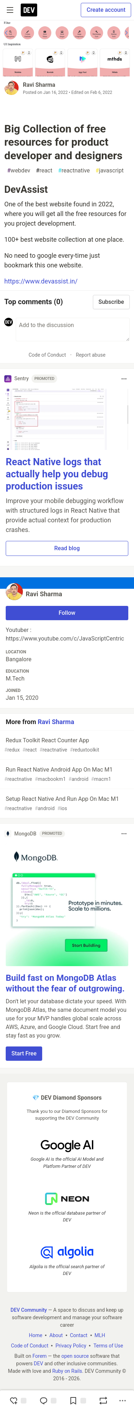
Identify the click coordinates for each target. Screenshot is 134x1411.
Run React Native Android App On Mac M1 (66, 774)
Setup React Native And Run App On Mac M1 (66, 803)
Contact (79, 1335)
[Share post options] (122, 1401)
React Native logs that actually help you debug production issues (57, 474)
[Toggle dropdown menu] (124, 379)
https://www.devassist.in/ (41, 281)
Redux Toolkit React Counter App (66, 745)
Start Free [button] (23, 1053)
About (56, 1335)
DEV (38, 1363)
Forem (40, 1356)
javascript (109, 170)
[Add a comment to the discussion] (72, 329)
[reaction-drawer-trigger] (17, 1400)
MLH (100, 1335)
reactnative (74, 170)
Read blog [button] (67, 548)
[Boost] (103, 1400)
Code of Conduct (47, 355)
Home (36, 1335)
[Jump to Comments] (47, 1400)
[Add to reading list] (77, 1400)
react (44, 170)
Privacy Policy (70, 1346)
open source (75, 1356)
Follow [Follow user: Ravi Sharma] (67, 612)
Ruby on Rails (67, 1371)
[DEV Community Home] (29, 10)
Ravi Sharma (39, 84)
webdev (18, 170)
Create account (105, 9)
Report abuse (90, 355)
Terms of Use (108, 1346)
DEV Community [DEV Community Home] (29, 1310)
